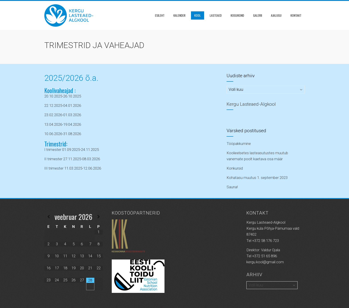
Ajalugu (276, 15)
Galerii (257, 15)
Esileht (159, 15)
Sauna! (232, 187)
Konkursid (235, 168)
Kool (197, 15)
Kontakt (295, 15)
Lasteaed (216, 15)
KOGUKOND (237, 15)
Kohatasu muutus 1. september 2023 (257, 177)
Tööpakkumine (239, 143)
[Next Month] (98, 217)
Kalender (179, 15)
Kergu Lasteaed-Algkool (251, 104)
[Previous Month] (48, 217)
